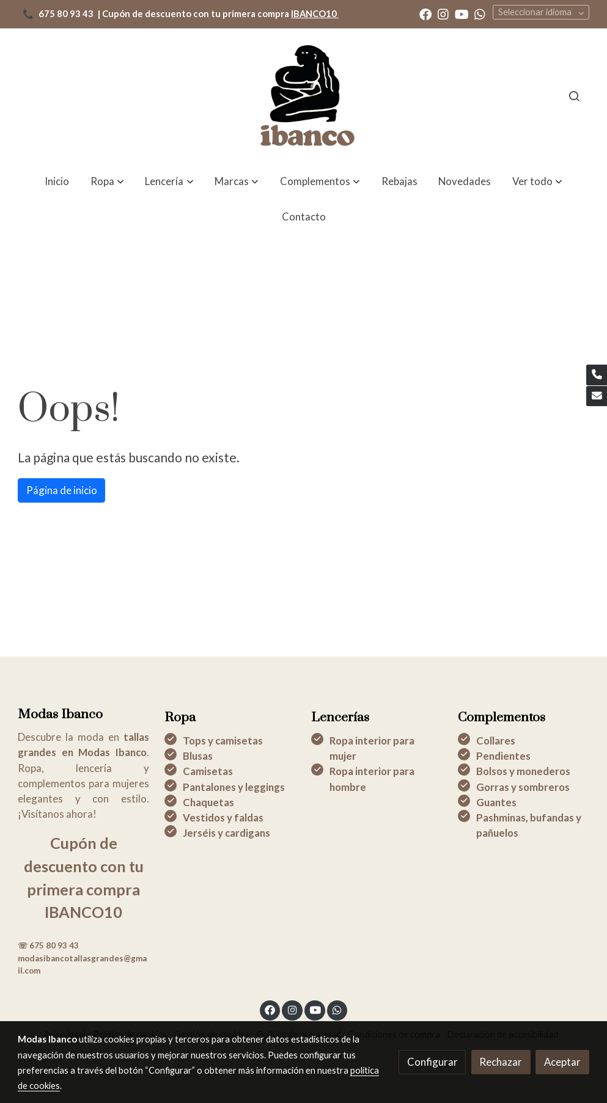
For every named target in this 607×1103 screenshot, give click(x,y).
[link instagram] (443, 13)
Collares (495, 740)
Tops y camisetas (223, 740)
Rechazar (500, 1061)
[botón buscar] (574, 96)
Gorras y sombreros (523, 787)
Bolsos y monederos (523, 771)
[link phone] (596, 375)
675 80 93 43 (66, 14)
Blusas (198, 755)
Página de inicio (61, 490)
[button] (537, 181)
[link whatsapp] (479, 13)
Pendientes (503, 755)
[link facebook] (425, 13)
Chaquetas (208, 802)
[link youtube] (462, 13)
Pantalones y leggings (234, 787)
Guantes (496, 802)
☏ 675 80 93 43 (48, 945)
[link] (303, 96)
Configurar (432, 1061)
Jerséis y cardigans (226, 832)
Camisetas (208, 771)
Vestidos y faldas (223, 817)
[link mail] (596, 396)
